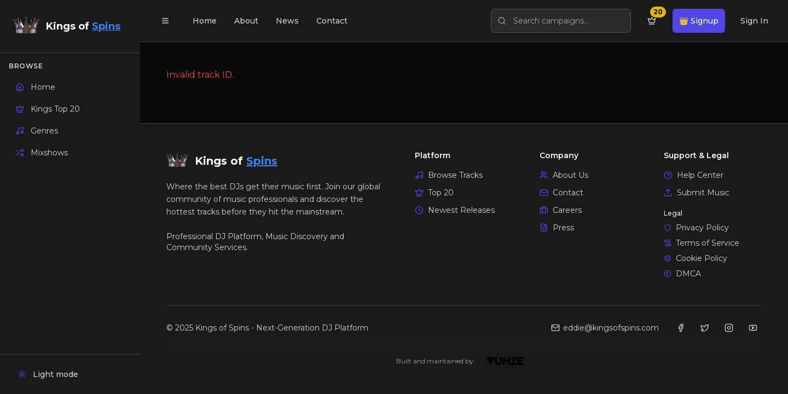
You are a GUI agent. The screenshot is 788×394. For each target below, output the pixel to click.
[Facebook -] (681, 328)
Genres (36, 131)
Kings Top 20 (47, 109)
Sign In (754, 21)
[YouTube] (753, 328)
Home (35, 87)
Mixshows (41, 153)
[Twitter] (705, 328)
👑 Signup (699, 21)
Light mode (48, 374)
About (246, 21)
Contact (331, 21)
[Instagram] (729, 328)
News (287, 21)
